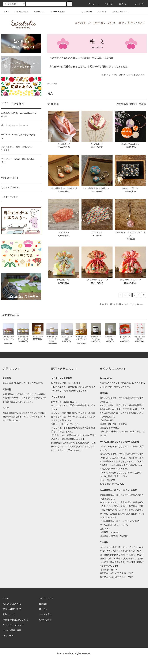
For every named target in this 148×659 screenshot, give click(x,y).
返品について (9, 614)
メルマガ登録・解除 (12, 630)
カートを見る (45, 614)
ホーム (6, 12)
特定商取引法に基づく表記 (15, 620)
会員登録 (107, 4)
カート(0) (137, 4)
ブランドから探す (20, 12)
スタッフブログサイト (119, 12)
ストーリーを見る (56, 12)
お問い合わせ (85, 12)
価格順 (133, 104)
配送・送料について (12, 609)
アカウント (91, 4)
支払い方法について (12, 603)
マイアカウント (46, 598)
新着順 (142, 104)
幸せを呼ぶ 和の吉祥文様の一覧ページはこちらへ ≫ (123, 75)
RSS (5, 636)
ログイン (121, 4)
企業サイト (100, 12)
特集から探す (38, 12)
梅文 (55, 84)
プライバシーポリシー (13, 625)
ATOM (11, 636)
